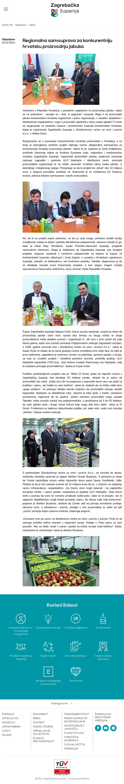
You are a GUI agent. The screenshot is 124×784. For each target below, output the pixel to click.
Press (36, 718)
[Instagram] (113, 728)
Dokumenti (40, 714)
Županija (8, 714)
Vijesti (6, 731)
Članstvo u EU (74, 733)
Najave (7, 735)
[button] (6, 9)
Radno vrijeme (43, 727)
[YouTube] (106, 728)
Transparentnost (76, 714)
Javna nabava (11, 727)
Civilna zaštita (74, 744)
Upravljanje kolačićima (41, 732)
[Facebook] (98, 728)
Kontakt (39, 722)
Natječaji (8, 722)
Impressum (71, 749)
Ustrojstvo (10, 718)
